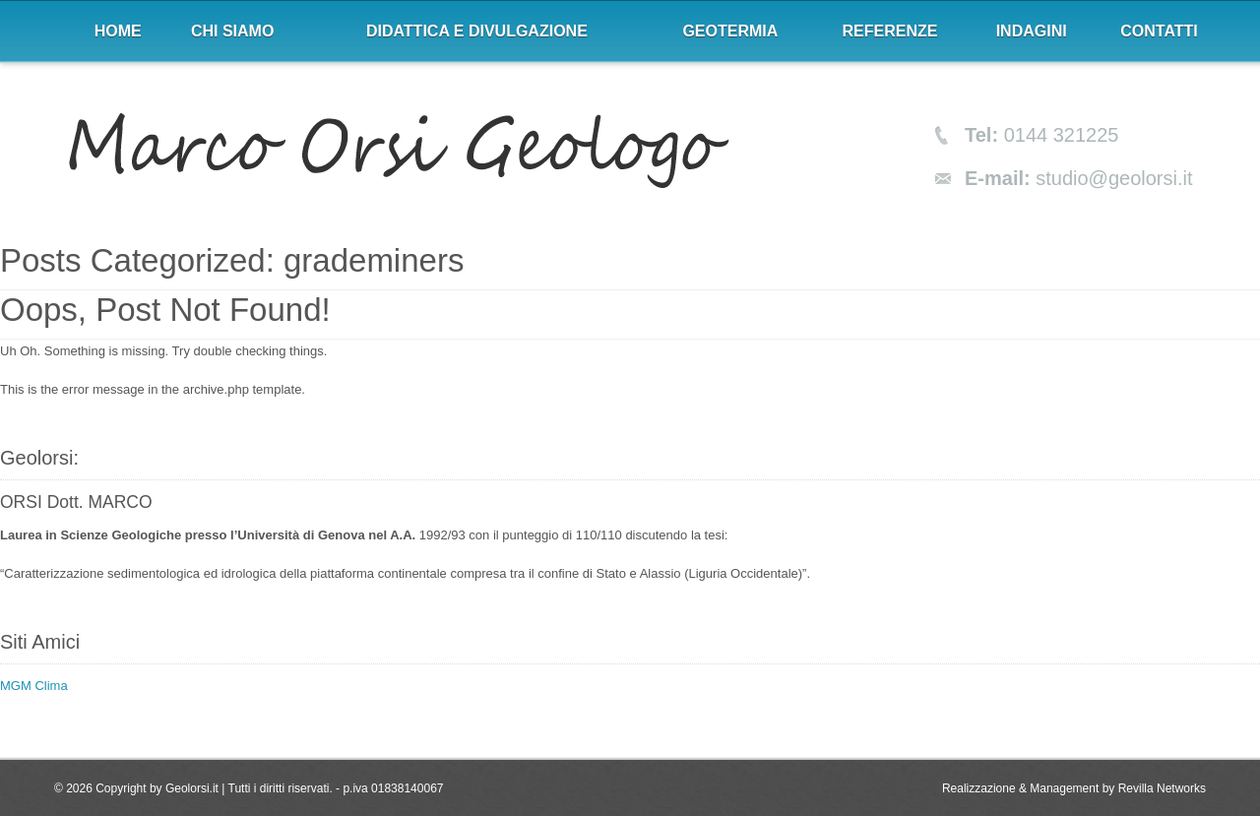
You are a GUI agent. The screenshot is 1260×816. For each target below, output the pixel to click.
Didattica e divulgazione (477, 31)
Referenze (890, 31)
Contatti (1159, 31)
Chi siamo (232, 31)
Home (118, 31)
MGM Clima (34, 685)
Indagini (1031, 31)
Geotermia (730, 31)
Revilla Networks (1162, 788)
